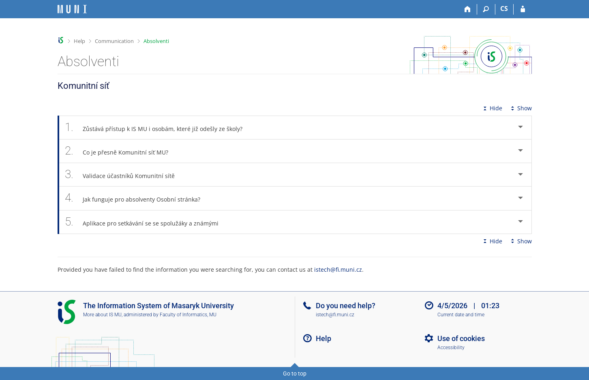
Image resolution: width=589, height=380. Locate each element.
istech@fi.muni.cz (338, 269)
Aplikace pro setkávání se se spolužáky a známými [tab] (146, 222)
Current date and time (460, 315)
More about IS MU (102, 315)
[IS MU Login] (523, 9)
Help (79, 41)
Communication (114, 41)
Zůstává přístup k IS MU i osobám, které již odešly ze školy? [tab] (158, 127)
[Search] (486, 9)
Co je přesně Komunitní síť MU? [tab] (121, 151)
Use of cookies (461, 338)
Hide (492, 108)
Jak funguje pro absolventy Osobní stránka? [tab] (137, 198)
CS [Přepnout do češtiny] (504, 8)
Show (520, 108)
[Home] (468, 9)
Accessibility (451, 347)
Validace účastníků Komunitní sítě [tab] (124, 174)
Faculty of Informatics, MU (188, 315)
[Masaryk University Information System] (72, 9)
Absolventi (156, 41)
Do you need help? (345, 305)
